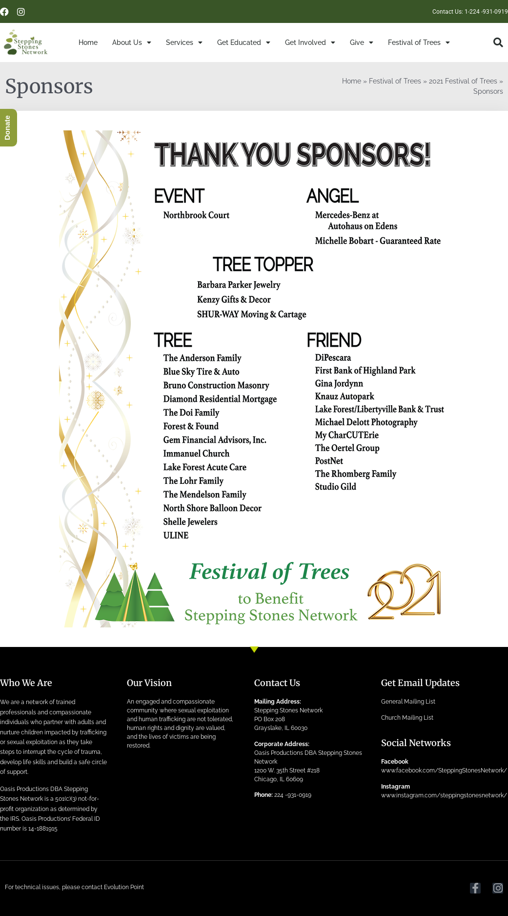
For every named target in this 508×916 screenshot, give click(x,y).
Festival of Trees (419, 42)
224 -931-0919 (292, 794)
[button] (498, 42)
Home (88, 42)
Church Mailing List (407, 717)
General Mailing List (408, 701)
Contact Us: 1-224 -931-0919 (470, 11)
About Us (131, 42)
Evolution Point (124, 887)
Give (361, 42)
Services (184, 42)
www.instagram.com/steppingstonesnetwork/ (444, 795)
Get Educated (243, 42)
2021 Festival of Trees (463, 81)
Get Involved (310, 42)
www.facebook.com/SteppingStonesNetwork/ (444, 770)
